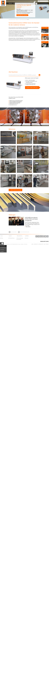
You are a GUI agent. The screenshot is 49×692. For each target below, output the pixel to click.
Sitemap (47, 244)
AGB (44, 244)
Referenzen (2, 249)
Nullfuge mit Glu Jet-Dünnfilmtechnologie (16, 100)
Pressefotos (19, 239)
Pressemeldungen (20, 238)
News (2, 238)
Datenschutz (40, 244)
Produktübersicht (3, 247)
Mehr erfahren (28, 226)
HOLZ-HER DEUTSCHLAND (12, 19)
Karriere (27, 238)
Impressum (36, 244)
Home (32, 244)
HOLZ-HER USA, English (22, 15)
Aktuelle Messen (11, 238)
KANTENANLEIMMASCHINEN (22, 19)
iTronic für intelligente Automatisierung (15, 101)
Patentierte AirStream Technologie (14, 102)
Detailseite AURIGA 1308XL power (32, 87)
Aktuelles (2, 251)
